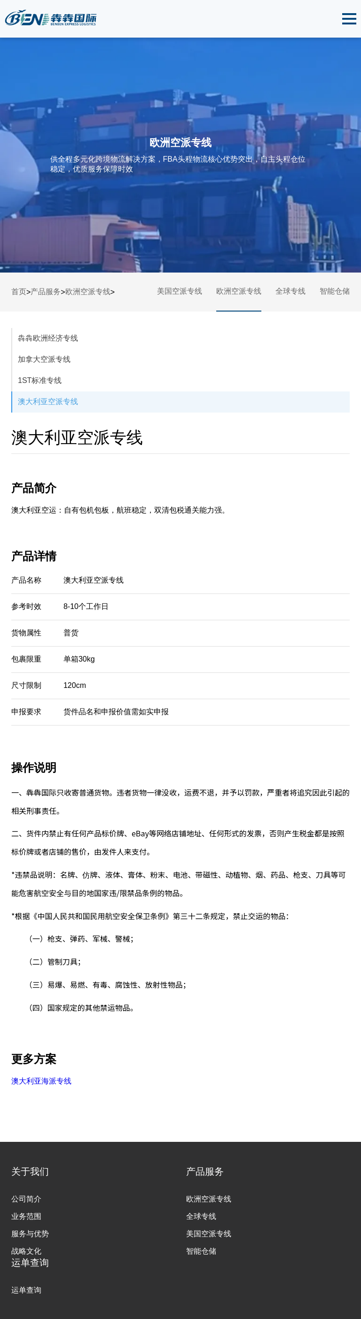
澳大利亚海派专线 (41, 1081)
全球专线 (290, 291)
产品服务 (46, 292)
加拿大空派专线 (44, 359)
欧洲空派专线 (87, 292)
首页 (18, 292)
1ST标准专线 (40, 380)
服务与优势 (30, 1234)
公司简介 (26, 1199)
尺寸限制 (26, 685)
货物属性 (26, 633)
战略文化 (26, 1251)
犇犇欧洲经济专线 (48, 338)
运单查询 (26, 1290)
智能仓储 (335, 291)
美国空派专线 (179, 291)
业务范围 (26, 1216)
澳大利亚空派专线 (48, 402)
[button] (349, 18)
